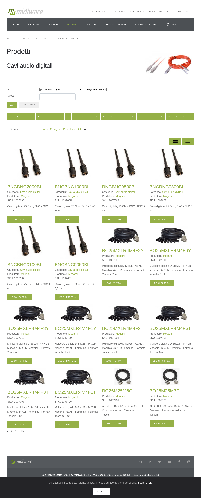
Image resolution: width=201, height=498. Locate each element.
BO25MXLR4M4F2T (123, 328)
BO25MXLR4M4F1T (75, 392)
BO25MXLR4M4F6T (170, 328)
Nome (45, 129)
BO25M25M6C (117, 390)
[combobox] (177, 25)
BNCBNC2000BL (24, 186)
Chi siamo (34, 25)
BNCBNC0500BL (119, 186)
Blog (170, 12)
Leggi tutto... (20, 219)
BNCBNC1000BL (72, 186)
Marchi (53, 25)
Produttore (69, 129)
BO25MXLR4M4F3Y (28, 328)
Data (79, 129)
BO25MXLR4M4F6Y (170, 250)
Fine (22, 431)
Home (16, 25)
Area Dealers (100, 12)
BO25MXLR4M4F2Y (123, 250)
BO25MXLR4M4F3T (28, 392)
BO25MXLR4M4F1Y (75, 328)
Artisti (91, 25)
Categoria (55, 129)
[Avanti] (16, 431)
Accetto (101, 491)
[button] (192, 11)
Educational (156, 12)
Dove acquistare (116, 25)
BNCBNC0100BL (24, 264)
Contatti (182, 12)
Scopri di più (145, 482)
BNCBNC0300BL (167, 186)
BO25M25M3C (165, 390)
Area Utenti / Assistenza (128, 12)
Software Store (146, 25)
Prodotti (73, 25)
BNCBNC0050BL (72, 264)
